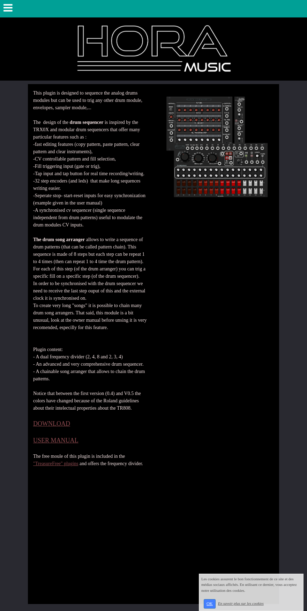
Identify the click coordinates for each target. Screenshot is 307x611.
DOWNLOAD (51, 423)
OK (210, 603)
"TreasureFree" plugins (55, 463)
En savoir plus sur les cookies (241, 603)
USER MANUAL (55, 440)
